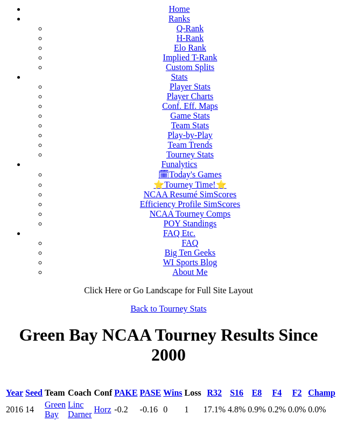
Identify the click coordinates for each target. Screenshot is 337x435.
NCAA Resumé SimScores (190, 194)
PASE (151, 392)
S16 (236, 392)
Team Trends (190, 144)
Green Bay (55, 409)
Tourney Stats (190, 154)
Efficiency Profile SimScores (190, 204)
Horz (102, 409)
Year (14, 392)
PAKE (125, 392)
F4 (277, 392)
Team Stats (190, 125)
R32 (214, 392)
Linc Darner (80, 409)
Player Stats (190, 86)
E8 (257, 392)
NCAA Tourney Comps (190, 213)
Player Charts (190, 96)
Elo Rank (190, 47)
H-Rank (190, 38)
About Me (189, 272)
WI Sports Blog (190, 262)
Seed (34, 392)
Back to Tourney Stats (168, 308)
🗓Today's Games (189, 174)
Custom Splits (190, 67)
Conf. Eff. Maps (190, 106)
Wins (172, 392)
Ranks (179, 18)
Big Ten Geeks (190, 252)
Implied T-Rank (190, 57)
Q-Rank (190, 28)
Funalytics (180, 164)
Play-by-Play (190, 135)
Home (179, 8)
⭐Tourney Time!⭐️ (189, 184)
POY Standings (190, 223)
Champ (321, 392)
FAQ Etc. (179, 233)
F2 (297, 392)
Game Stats (189, 115)
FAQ (190, 242)
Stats (179, 76)
